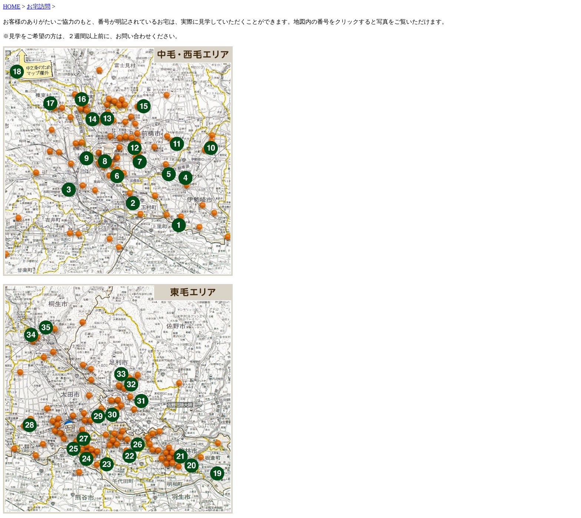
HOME (11, 6)
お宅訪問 (38, 6)
